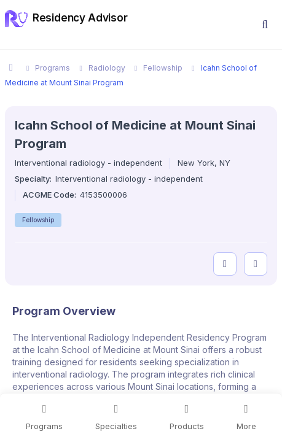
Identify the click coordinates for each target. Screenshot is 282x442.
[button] (265, 24)
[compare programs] (255, 264)
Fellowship (38, 219)
